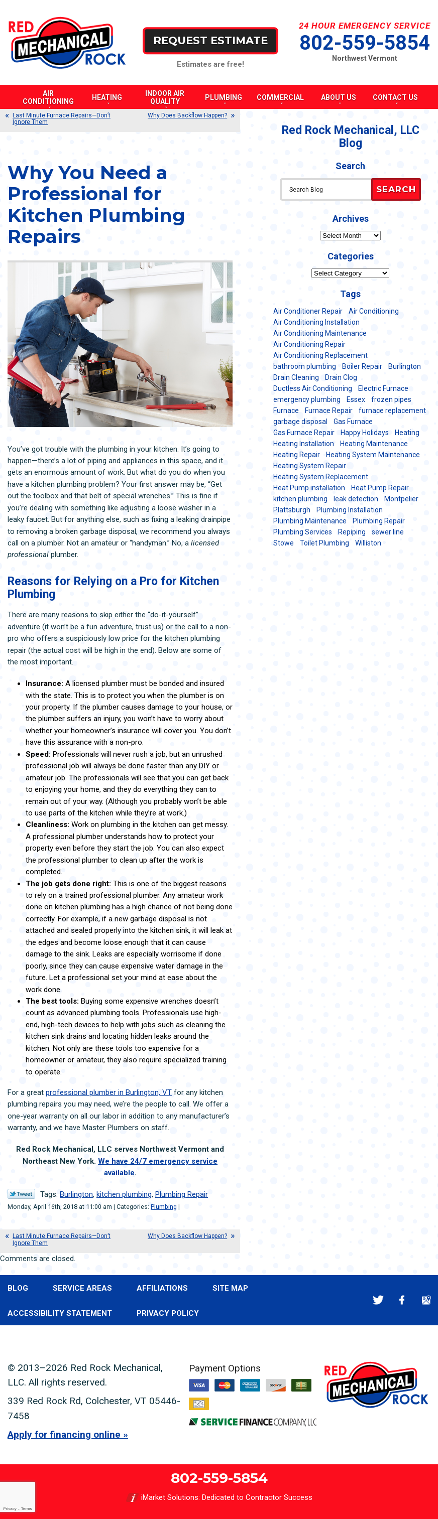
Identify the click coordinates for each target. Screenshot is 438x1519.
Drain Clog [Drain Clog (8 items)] (341, 377)
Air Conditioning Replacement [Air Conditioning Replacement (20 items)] (320, 355)
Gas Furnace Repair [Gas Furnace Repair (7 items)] (304, 433)
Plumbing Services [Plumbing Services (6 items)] (302, 532)
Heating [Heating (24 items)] (407, 433)
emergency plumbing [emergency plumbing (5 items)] (307, 399)
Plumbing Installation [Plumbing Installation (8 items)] (349, 510)
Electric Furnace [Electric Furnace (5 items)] (383, 388)
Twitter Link (21, 1194)
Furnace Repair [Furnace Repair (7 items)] (329, 410)
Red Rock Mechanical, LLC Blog (350, 136)
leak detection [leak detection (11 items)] (356, 499)
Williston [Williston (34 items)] (368, 543)
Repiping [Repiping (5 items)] (352, 532)
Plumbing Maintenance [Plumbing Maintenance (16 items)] (310, 521)
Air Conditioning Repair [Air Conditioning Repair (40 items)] (309, 344)
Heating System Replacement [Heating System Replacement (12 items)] (320, 477)
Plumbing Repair (181, 1194)
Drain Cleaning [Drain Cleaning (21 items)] (296, 377)
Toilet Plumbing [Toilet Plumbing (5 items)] (324, 543)
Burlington (76, 1194)
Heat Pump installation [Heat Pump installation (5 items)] (309, 488)
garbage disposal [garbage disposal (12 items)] (300, 422)
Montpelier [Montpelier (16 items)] (401, 499)
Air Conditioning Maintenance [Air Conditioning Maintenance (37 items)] (320, 333)
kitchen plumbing (124, 1194)
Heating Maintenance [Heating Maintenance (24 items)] (374, 444)
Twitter (378, 1300)
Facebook (402, 1300)
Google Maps (426, 1300)
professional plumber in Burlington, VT (109, 1092)
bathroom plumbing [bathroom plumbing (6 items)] (304, 366)
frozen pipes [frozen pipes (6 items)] (391, 399)
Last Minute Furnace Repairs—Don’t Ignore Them (62, 118)
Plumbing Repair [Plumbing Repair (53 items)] (379, 521)
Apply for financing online (64, 1434)
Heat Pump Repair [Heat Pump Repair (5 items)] (380, 488)
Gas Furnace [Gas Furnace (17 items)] (353, 422)
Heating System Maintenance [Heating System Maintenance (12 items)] (373, 455)
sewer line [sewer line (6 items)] (388, 532)
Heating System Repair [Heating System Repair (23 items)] (309, 466)
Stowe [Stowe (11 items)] (283, 543)
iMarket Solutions (169, 1497)
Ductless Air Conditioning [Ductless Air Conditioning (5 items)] (312, 388)
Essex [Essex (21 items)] (356, 399)
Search (396, 189)
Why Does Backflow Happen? (187, 115)
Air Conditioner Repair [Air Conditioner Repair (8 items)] (308, 311)
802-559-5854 (364, 43)
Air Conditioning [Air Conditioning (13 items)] (374, 311)
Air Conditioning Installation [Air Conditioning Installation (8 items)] (316, 322)
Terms (26, 1508)
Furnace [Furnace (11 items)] (286, 410)
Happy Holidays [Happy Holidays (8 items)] (365, 433)
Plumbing (164, 1206)
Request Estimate (210, 40)
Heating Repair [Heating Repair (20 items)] (296, 455)
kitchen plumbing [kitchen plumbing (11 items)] (300, 499)
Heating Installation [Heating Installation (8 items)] (303, 444)
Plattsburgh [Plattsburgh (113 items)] (291, 510)
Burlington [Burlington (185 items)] (404, 366)
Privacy (9, 1508)
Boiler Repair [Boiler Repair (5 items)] (362, 366)
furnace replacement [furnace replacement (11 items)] (392, 410)
